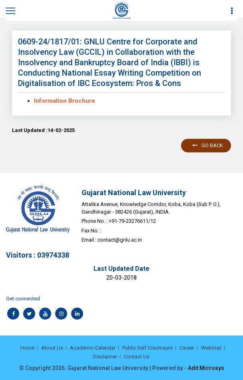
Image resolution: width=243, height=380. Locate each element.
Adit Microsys (206, 368)
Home (27, 348)
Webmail (211, 348)
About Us (52, 348)
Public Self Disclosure (147, 348)
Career (186, 348)
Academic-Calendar (93, 348)
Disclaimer (105, 357)
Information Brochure (64, 100)
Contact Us (136, 357)
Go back (207, 145)
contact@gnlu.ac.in (120, 240)
